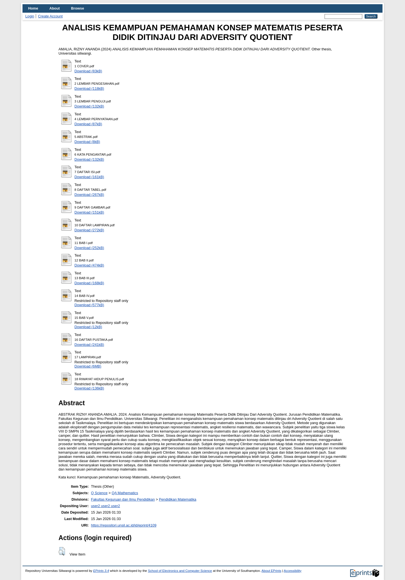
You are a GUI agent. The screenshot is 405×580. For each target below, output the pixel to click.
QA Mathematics (125, 493)
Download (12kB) (88, 327)
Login (29, 16)
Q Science (99, 493)
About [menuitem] (55, 8)
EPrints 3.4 (101, 570)
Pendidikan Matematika (177, 499)
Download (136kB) (89, 388)
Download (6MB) (88, 366)
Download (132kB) (89, 106)
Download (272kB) (89, 230)
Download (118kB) (89, 88)
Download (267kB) (89, 194)
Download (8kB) (87, 142)
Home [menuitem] (33, 8)
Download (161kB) (89, 177)
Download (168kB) (89, 283)
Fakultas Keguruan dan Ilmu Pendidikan (123, 499)
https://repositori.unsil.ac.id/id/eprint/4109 (123, 525)
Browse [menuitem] (77, 8)
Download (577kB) (89, 305)
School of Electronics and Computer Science (180, 570)
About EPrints (271, 570)
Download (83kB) (88, 71)
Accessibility (293, 570)
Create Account (50, 16)
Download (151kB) (89, 212)
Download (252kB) (89, 248)
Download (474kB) (89, 265)
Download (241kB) (89, 344)
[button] (61, 551)
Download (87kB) (88, 124)
